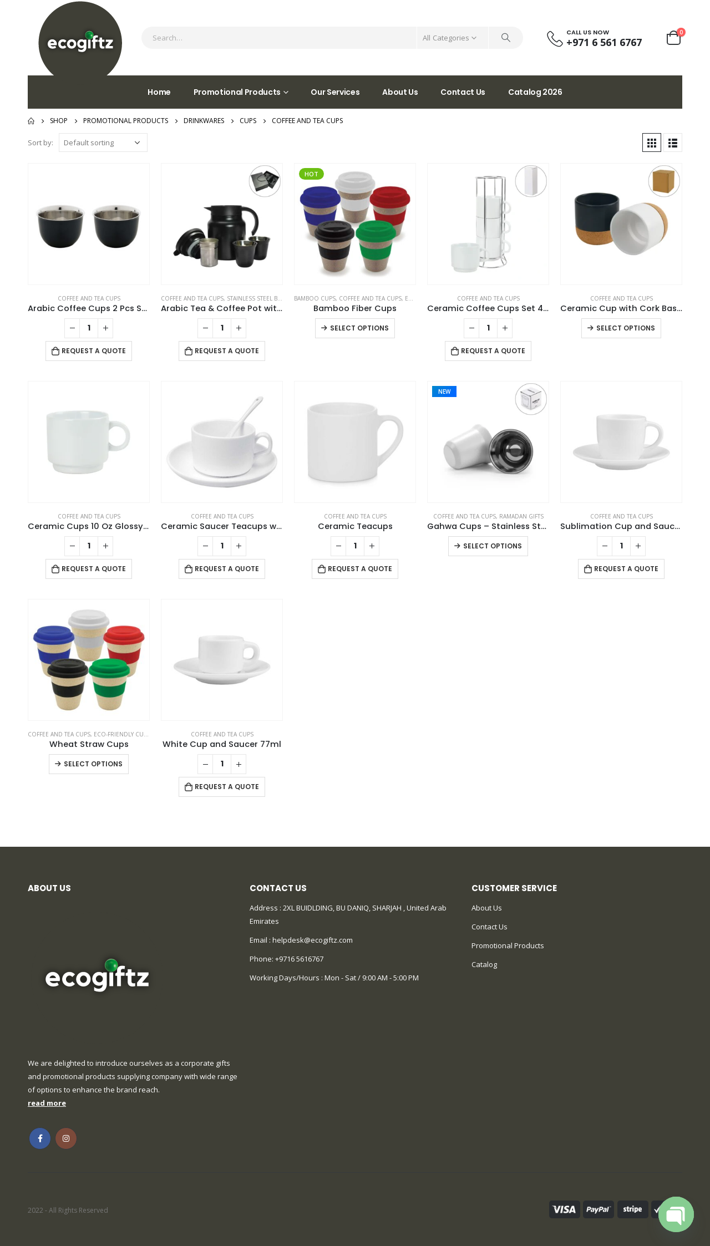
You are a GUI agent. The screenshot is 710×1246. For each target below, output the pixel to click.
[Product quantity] (88, 328)
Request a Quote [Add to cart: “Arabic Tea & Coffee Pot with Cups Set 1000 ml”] (227, 350)
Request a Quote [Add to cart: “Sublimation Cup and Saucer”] (626, 568)
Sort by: (40, 143)
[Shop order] (103, 142)
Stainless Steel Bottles (262, 298)
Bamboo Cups (315, 298)
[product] (88, 224)
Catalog (484, 964)
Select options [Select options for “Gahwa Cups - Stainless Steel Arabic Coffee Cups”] (492, 546)
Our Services (335, 92)
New (444, 391)
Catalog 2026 (535, 92)
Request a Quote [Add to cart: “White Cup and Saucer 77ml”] (227, 786)
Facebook (40, 1138)
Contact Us (462, 92)
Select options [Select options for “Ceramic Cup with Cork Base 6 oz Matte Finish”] (625, 328)
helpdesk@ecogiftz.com (312, 940)
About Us (400, 92)
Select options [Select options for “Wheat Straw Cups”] (93, 764)
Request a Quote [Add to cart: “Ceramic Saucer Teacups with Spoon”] (227, 568)
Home (159, 92)
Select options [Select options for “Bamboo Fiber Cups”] (359, 328)
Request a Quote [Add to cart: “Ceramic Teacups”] (360, 568)
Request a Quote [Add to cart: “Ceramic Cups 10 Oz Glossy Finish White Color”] (94, 568)
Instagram (66, 1138)
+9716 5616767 (299, 959)
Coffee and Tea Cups (89, 298)
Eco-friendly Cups (122, 734)
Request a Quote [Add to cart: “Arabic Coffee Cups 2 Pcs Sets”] (94, 350)
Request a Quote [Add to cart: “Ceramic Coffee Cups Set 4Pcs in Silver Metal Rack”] (493, 350)
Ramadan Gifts (521, 516)
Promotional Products (237, 92)
